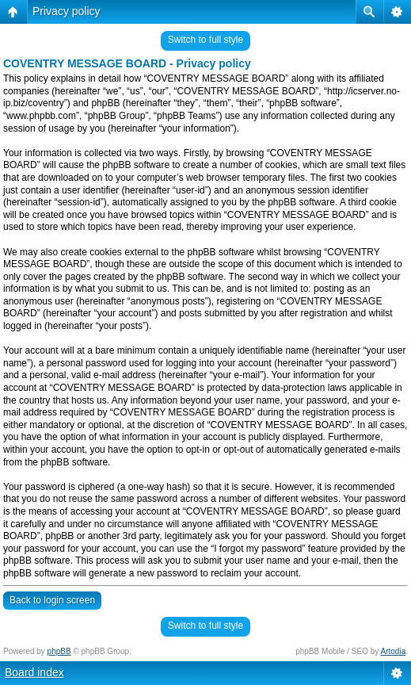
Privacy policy (66, 11)
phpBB (59, 651)
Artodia (393, 651)
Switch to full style (205, 39)
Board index (34, 672)
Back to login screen (52, 600)
